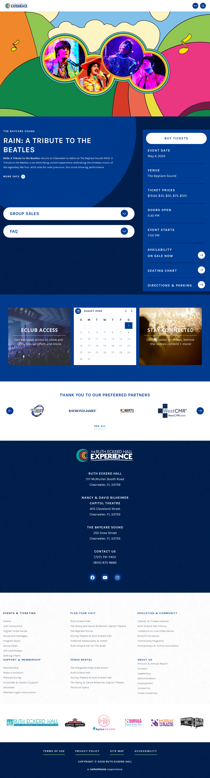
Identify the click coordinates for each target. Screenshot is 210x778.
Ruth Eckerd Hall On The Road (88, 645)
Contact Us (143, 688)
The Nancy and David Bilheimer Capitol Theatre (98, 626)
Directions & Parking (170, 285)
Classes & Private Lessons (153, 621)
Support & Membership (22, 659)
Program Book (11, 640)
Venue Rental (81, 659)
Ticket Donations (147, 693)
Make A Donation (13, 672)
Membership (11, 667)
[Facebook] (92, 577)
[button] (126, 311)
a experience (105, 769)
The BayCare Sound (81, 631)
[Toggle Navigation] (195, 6)
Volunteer (9, 687)
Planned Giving (12, 677)
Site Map (117, 751)
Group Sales (10, 645)
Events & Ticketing (19, 613)
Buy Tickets (176, 138)
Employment (145, 683)
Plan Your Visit (83, 613)
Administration (146, 678)
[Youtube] (105, 577)
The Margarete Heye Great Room (89, 667)
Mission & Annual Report (152, 663)
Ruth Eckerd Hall (80, 621)
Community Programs (150, 640)
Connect (142, 668)
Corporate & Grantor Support (20, 682)
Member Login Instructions (19, 692)
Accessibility (146, 751)
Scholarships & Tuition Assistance (157, 645)
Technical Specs (79, 687)
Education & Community (157, 613)
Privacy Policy (87, 751)
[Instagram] (117, 577)
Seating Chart (162, 270)
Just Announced (12, 626)
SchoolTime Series (148, 635)
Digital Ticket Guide (15, 631)
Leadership (144, 673)
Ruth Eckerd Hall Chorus (152, 626)
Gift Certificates (12, 650)
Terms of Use (54, 751)
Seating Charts (12, 655)
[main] (105, 190)
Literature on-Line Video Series (155, 631)
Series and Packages (15, 635)
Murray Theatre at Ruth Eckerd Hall (91, 635)
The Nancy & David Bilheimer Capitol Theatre (97, 682)
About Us (144, 659)
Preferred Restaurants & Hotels (89, 640)
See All (100, 426)
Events (7, 621)
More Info (11, 176)
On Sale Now (160, 256)
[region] (105, 336)
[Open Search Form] (203, 6)
